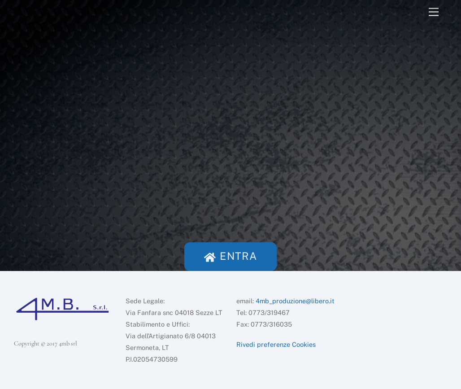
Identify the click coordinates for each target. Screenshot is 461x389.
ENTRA (230, 256)
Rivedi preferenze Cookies (276, 344)
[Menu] (434, 12)
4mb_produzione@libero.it (295, 301)
